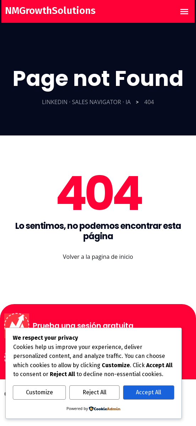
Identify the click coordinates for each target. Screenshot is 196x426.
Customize (39, 392)
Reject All (94, 392)
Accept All (148, 392)
